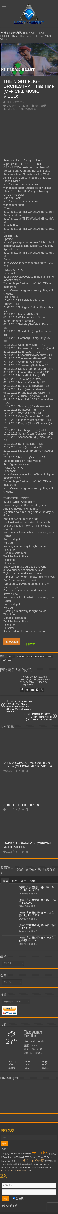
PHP (30, 1171)
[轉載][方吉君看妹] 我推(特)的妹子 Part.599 (37, 901)
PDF (20, 1154)
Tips (9, 1161)
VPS (27, 1157)
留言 (23, 881)
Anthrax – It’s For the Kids (21, 804)
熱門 (14, 881)
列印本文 (29, 644)
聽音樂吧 (15, 32)
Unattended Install (41, 1164)
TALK (49, 1157)
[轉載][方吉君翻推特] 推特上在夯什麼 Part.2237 (36, 939)
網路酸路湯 (27, 1164)
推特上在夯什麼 (33, 1160)
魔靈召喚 (49, 1161)
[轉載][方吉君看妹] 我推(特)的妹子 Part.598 (37, 927)
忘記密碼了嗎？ (11, 1205)
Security (34, 1157)
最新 (5, 881)
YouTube (7, 660)
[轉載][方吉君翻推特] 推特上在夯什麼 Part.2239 (36, 889)
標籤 (32, 881)
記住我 (18, 1198)
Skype (3, 1161)
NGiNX (28, 1167)
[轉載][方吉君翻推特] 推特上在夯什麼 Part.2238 (36, 914)
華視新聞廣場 (15, 1164)
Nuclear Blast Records (40, 656)
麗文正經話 (17, 1161)
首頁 (4, 32)
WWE (22, 1157)
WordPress (8, 1157)
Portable (27, 1154)
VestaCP (42, 1157)
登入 (34, 869)
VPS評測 (36, 1167)
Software (13, 1154)
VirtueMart (19, 1167)
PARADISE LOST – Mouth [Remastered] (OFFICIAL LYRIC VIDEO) (39, 717)
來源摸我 (12, 641)
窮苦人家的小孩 (15, 102)
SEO (16, 1157)
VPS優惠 (5, 1154)
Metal (12, 656)
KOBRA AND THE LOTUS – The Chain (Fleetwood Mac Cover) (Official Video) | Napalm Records (19, 706)
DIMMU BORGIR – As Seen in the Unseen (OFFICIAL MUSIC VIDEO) (27, 764)
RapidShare (46, 1167)
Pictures (4, 1167)
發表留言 (12, 109)
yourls (11, 1167)
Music (21, 656)
